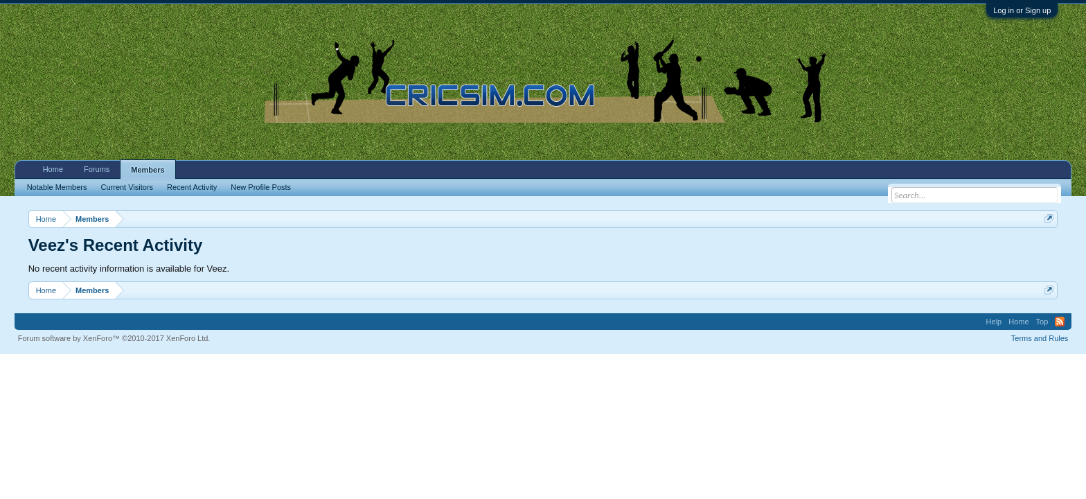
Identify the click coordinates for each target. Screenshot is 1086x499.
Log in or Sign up (1022, 10)
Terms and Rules (1040, 338)
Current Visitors (127, 187)
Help (994, 321)
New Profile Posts (261, 187)
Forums (96, 169)
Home (53, 169)
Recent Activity (192, 187)
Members (147, 170)
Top (1042, 321)
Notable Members (57, 187)
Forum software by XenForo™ (114, 338)
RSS (1060, 321)
